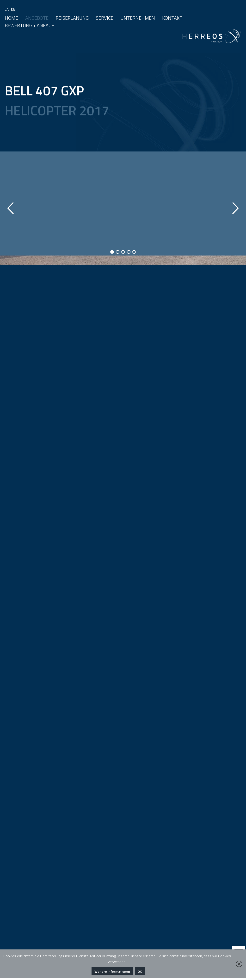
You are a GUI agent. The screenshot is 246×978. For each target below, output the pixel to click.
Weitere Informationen (112, 971)
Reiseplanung (72, 18)
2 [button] (117, 252)
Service (104, 18)
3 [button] (123, 252)
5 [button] (134, 252)
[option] (123, 208)
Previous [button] (10, 208)
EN (7, 9)
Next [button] (235, 208)
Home (11, 18)
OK (140, 971)
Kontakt (172, 18)
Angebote (37, 18)
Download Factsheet (51, 398)
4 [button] (128, 252)
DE (13, 9)
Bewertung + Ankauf (29, 25)
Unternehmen (138, 18)
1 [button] (112, 252)
